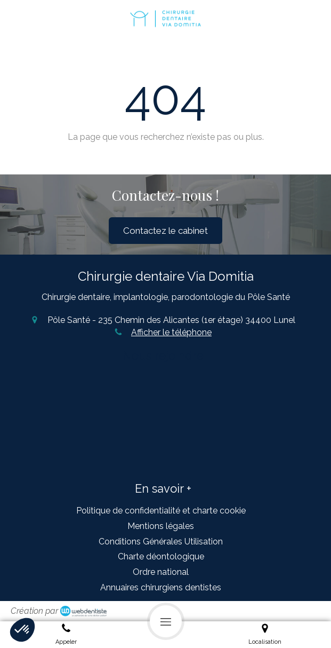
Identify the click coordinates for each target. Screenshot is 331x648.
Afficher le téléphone (171, 332)
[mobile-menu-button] (165, 621)
